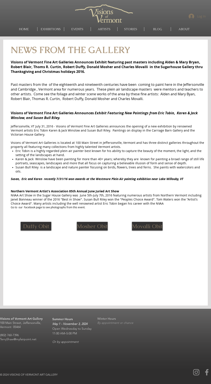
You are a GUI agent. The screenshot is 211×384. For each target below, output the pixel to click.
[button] (104, 29)
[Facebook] (207, 372)
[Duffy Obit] (36, 226)
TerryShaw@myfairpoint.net (18, 339)
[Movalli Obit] (147, 226)
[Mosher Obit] (92, 226)
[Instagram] (196, 372)
